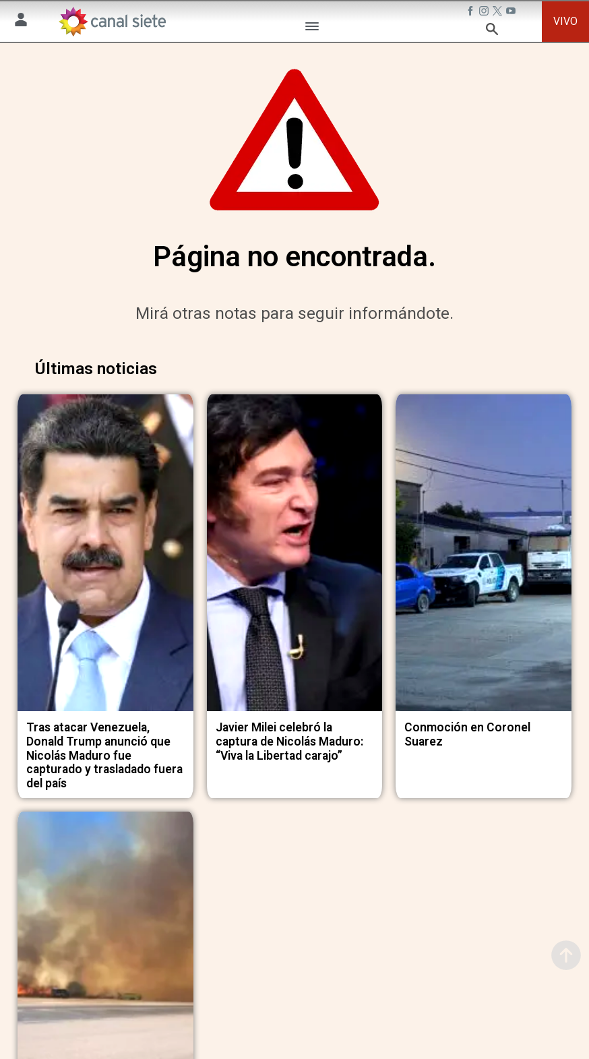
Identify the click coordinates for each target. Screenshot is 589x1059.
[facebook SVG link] (471, 13)
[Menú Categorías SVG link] (312, 28)
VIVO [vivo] (565, 21)
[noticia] (105, 549)
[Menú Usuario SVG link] (21, 21)
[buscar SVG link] (492, 31)
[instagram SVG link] (485, 13)
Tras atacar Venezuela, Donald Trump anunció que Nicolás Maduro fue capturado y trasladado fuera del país (104, 748)
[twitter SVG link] (498, 13)
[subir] (566, 955)
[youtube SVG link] (512, 13)
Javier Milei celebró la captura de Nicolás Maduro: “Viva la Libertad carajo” (289, 734)
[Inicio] (112, 21)
